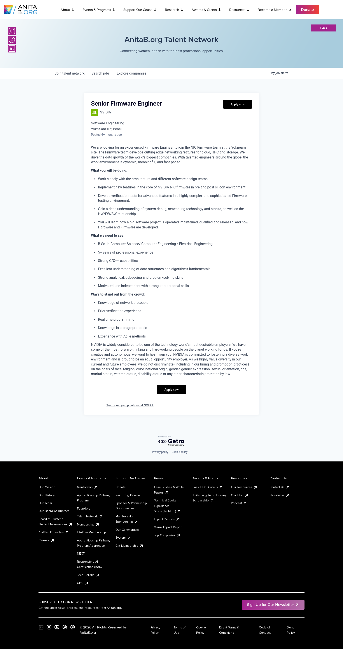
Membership (88, 524)
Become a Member (275, 9)
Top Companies (167, 535)
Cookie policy (179, 452)
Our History (46, 495)
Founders (83, 508)
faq (323, 28)
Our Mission (46, 487)
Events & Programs (99, 9)
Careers (46, 540)
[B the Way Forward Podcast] (72, 627)
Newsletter (280, 495)
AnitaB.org (88, 632)
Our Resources (244, 487)
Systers (123, 537)
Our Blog (240, 495)
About (68, 9)
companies (131, 73)
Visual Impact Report (168, 527)
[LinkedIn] (12, 48)
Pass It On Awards (207, 487)
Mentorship (87, 487)
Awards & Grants (206, 9)
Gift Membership (130, 545)
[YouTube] (57, 627)
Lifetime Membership (91, 532)
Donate (121, 487)
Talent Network (90, 516)
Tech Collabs (88, 575)
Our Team (45, 503)
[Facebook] (12, 40)
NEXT (81, 553)
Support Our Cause (140, 9)
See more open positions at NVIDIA (130, 405)
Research (174, 9)
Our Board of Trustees (54, 511)
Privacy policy (160, 452)
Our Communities (128, 529)
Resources (239, 9)
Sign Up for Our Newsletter (273, 604)
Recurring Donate (128, 495)
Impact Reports (167, 519)
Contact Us (280, 487)
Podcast (239, 503)
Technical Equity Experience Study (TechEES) (167, 505)
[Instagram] (12, 31)
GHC (83, 583)
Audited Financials (53, 532)
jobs (100, 73)
